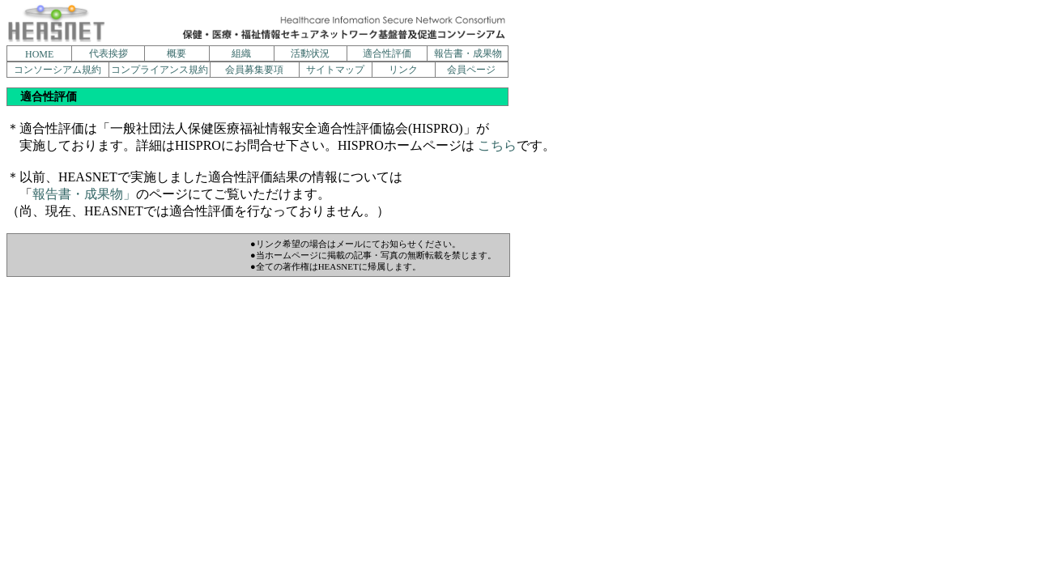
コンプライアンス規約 (159, 69)
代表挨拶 (108, 53)
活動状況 (310, 53)
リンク (403, 69)
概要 (176, 53)
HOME (39, 54)
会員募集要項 (254, 69)
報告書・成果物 (468, 53)
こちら (497, 145)
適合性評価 (387, 53)
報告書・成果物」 (84, 194)
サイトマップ (335, 69)
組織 (241, 53)
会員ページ (471, 69)
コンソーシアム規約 (57, 69)
